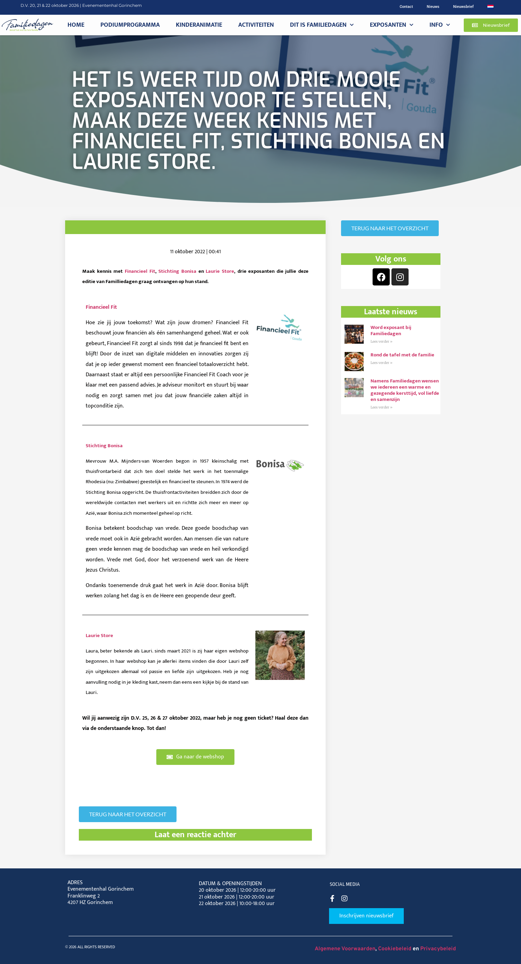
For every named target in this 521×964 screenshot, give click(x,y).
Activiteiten (256, 25)
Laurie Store (220, 271)
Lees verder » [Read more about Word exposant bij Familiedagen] (381, 341)
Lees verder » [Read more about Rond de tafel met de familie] (381, 363)
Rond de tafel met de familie (403, 355)
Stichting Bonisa (177, 271)
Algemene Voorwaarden (345, 948)
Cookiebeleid (394, 948)
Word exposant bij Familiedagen (391, 330)
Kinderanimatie (199, 25)
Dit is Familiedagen (322, 25)
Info (439, 25)
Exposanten (391, 25)
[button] (491, 25)
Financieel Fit (140, 271)
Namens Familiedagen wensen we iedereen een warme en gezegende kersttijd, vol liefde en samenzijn (405, 390)
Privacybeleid (438, 948)
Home (76, 25)
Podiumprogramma (130, 25)
